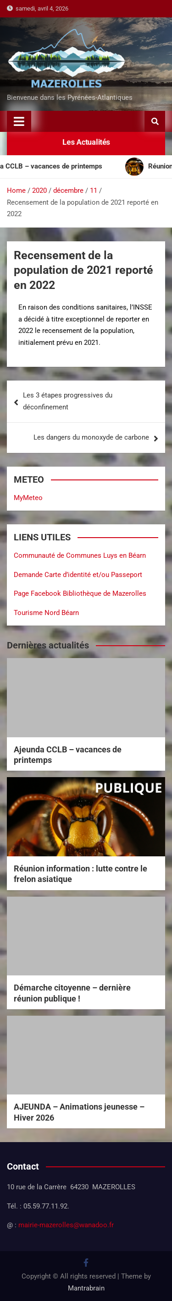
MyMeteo (28, 498)
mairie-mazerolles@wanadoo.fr (66, 1225)
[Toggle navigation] (19, 121)
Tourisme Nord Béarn (46, 613)
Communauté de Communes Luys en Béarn (80, 555)
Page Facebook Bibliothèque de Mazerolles (80, 593)
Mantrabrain (86, 1288)
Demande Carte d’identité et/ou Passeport (78, 575)
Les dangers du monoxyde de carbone (91, 437)
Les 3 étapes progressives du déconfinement (67, 401)
